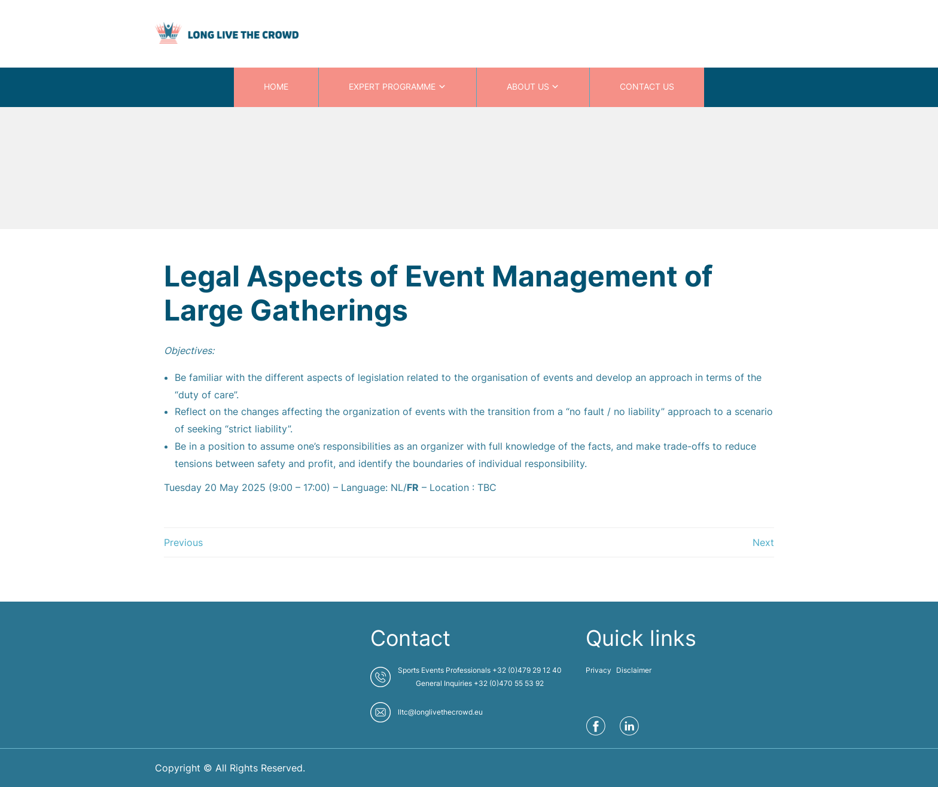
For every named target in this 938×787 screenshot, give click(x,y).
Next (763, 542)
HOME (276, 86)
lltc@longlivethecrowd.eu (440, 711)
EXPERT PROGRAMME (392, 86)
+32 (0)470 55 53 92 (509, 683)
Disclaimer (633, 670)
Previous (183, 542)
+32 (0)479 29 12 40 (527, 670)
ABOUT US (528, 86)
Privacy (598, 670)
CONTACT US (647, 86)
